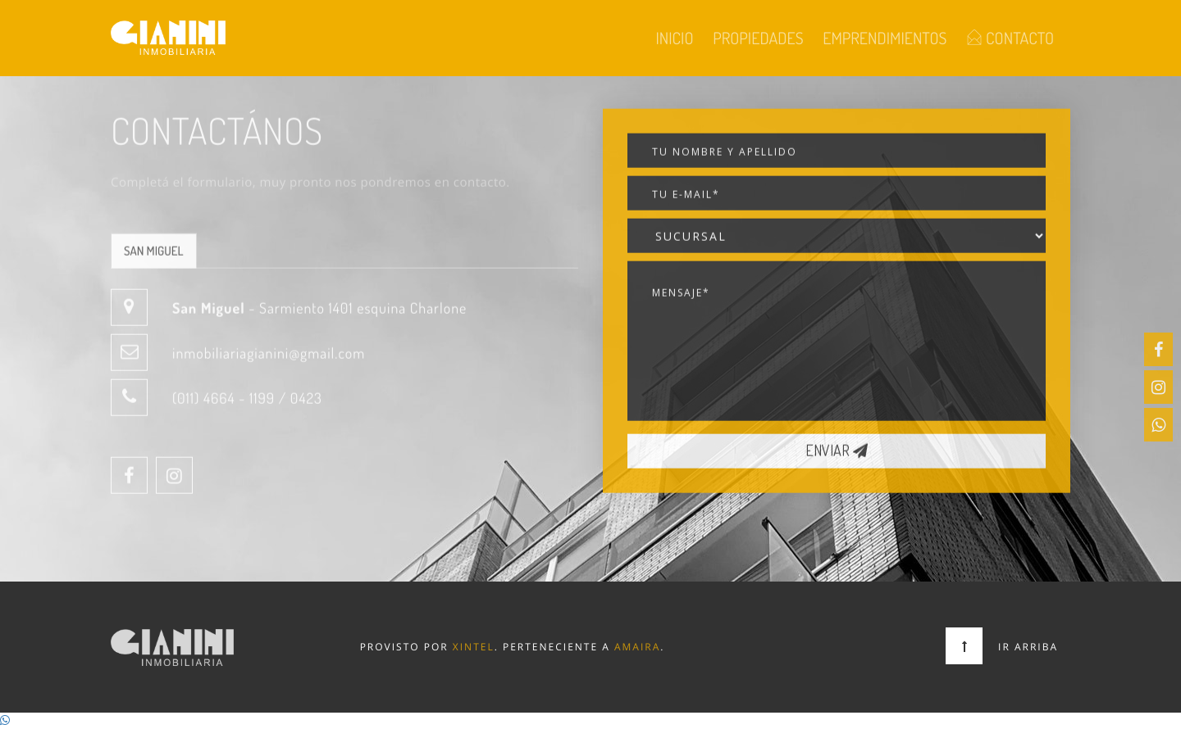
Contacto (1010, 37)
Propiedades (758, 37)
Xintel (474, 647)
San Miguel (154, 258)
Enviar (836, 459)
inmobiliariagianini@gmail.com (268, 361)
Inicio (674, 37)
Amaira (637, 647)
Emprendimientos (884, 37)
